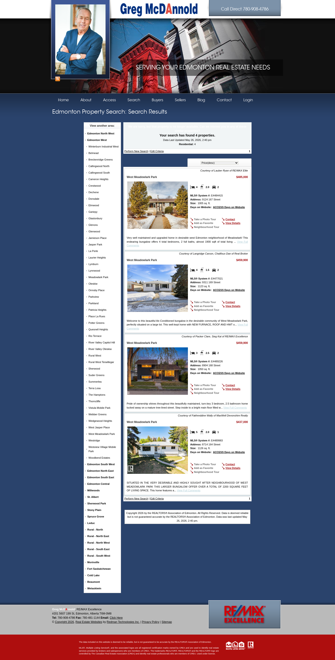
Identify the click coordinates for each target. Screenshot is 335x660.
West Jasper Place (99, 427)
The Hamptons (97, 394)
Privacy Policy (150, 622)
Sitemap (167, 622)
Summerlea (95, 381)
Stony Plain (94, 510)
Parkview (94, 296)
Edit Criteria (157, 151)
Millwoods (93, 490)
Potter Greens (96, 322)
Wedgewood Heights (100, 420)
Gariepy (93, 211)
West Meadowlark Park (102, 434)
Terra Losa (95, 388)
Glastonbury (95, 218)
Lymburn (93, 264)
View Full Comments (235, 407)
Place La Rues (97, 316)
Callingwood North (99, 166)
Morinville (93, 562)
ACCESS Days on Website (229, 207)
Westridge (94, 440)
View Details (232, 223)
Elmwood (94, 205)
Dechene (94, 192)
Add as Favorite (203, 223)
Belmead (94, 153)
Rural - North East (98, 536)
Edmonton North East (100, 470)
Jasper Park (95, 244)
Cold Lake (93, 575)
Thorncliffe (94, 401)
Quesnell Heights (98, 329)
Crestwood (95, 185)
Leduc (91, 523)
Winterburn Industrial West (104, 146)
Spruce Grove (95, 516)
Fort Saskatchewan (99, 568)
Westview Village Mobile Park (102, 449)
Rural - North (95, 529)
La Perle (93, 251)
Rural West (95, 355)
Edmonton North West (100, 133)
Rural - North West (98, 542)
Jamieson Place (98, 238)
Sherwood (94, 368)
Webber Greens (98, 414)
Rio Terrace (95, 336)
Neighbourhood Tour (206, 227)
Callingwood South (99, 172)
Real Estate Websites (89, 622)
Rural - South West (98, 555)
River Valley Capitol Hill (102, 342)
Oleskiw (93, 283)
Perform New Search (136, 151)
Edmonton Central (98, 483)
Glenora (93, 224)
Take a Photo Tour (205, 219)
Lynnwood (94, 270)
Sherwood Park (96, 503)
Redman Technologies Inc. (123, 622)
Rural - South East (98, 549)
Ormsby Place (97, 290)
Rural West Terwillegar (101, 362)
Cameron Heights (99, 179)
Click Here (116, 617)
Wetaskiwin (94, 588)
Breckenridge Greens (101, 159)
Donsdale (94, 198)
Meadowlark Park (98, 277)
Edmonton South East (100, 477)
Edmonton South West (101, 464)
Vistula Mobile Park (100, 407)
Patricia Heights (98, 309)
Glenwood (94, 231)
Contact (230, 219)
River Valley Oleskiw (100, 349)
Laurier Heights (97, 257)
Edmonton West (97, 140)
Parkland (94, 303)
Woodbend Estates (99, 457)
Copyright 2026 (64, 622)
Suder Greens (96, 375)
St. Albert (93, 497)
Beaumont (93, 581)
